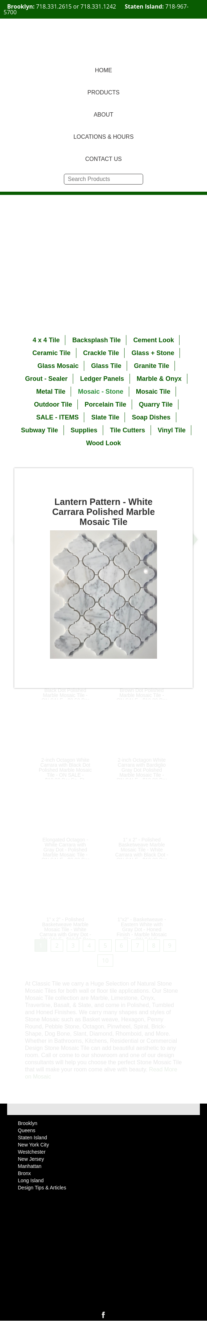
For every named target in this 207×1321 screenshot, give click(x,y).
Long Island (31, 1180)
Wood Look (103, 443)
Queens (26, 1130)
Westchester (32, 1152)
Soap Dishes (151, 417)
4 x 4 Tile (46, 340)
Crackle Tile (101, 353)
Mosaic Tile (153, 391)
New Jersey (31, 1159)
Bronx (24, 1173)
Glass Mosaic (58, 365)
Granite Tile (151, 365)
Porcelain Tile (105, 404)
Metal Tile (51, 391)
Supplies (84, 430)
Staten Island (32, 1137)
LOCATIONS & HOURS (104, 137)
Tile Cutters (127, 430)
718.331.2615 (54, 6)
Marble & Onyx (159, 378)
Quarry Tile (156, 404)
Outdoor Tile (53, 404)
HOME (103, 70)
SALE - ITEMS (57, 417)
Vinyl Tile (172, 430)
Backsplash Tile (96, 340)
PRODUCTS (103, 92)
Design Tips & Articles (42, 1187)
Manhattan (29, 1166)
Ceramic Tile (51, 353)
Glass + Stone (153, 353)
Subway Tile (39, 430)
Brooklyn (27, 1123)
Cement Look (153, 340)
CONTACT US (103, 159)
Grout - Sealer (46, 378)
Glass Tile (106, 365)
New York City (33, 1145)
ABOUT (103, 115)
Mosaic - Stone (100, 391)
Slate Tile (105, 417)
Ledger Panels (102, 378)
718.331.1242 (98, 6)
